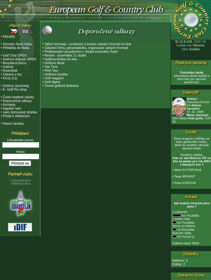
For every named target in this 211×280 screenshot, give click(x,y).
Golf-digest (52, 82)
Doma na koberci (183, 226)
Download (10, 71)
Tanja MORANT (184, 176)
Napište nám (12, 108)
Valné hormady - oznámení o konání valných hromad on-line (88, 44)
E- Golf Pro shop (15, 89)
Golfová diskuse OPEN (19, 59)
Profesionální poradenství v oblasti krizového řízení (81, 52)
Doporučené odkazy (17, 101)
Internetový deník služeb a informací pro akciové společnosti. (191, 77)
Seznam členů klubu (17, 44)
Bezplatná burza (15, 63)
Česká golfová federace (62, 86)
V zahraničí (179, 211)
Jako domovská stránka (20, 112)
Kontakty (9, 105)
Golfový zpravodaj (16, 86)
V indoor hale (181, 218)
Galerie (8, 67)
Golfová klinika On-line (61, 59)
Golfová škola (54, 63)
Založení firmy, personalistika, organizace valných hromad (86, 48)
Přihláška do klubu (16, 48)
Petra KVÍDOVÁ (185, 183)
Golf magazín (54, 78)
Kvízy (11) (10, 78)
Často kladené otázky (18, 97)
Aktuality (9, 36)
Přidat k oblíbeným (16, 116)
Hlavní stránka (13, 124)
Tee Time (51, 67)
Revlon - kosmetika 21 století (65, 55)
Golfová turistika (56, 74)
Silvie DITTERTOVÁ (187, 170)
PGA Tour (51, 71)
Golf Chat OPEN (15, 55)
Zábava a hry (12, 74)
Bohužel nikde (181, 233)
